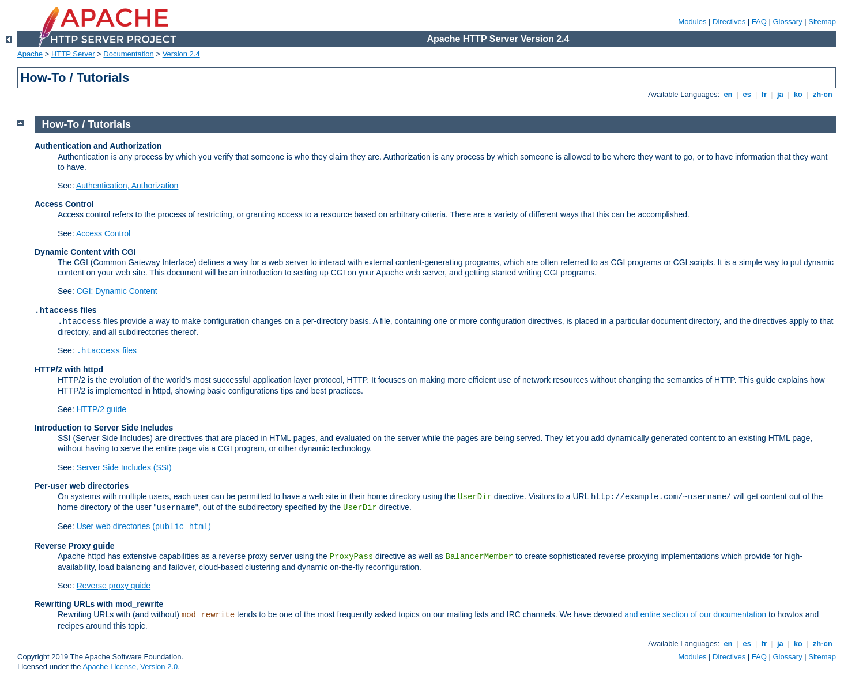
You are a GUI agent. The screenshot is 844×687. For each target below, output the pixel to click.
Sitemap (822, 21)
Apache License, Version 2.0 (130, 666)
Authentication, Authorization (127, 185)
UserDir (475, 496)
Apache (30, 54)
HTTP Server (73, 54)
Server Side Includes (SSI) (124, 467)
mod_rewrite (208, 615)
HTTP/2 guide (101, 409)
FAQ (759, 21)
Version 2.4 (181, 54)
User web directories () (144, 526)
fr (764, 94)
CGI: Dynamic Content (117, 291)
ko (798, 94)
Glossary (787, 21)
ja (780, 94)
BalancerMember (480, 556)
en (728, 94)
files (107, 350)
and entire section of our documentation (695, 614)
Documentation (128, 54)
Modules (692, 21)
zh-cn (822, 94)
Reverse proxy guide (113, 585)
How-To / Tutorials (86, 124)
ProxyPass (352, 556)
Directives (729, 21)
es (747, 94)
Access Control (103, 233)
